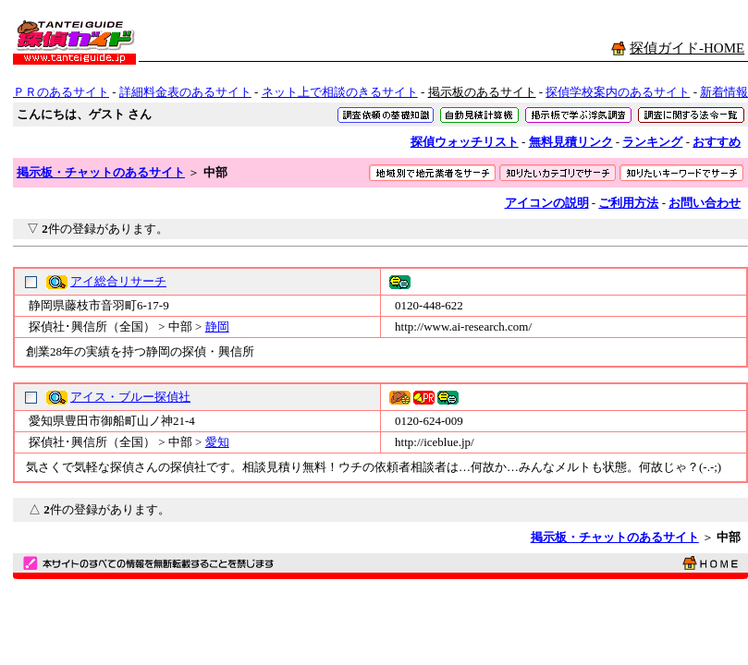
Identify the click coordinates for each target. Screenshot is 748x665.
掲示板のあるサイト (482, 92)
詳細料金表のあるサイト (185, 92)
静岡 (217, 326)
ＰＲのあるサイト (61, 92)
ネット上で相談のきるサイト (340, 92)
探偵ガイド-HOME (687, 48)
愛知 (217, 442)
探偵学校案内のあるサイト (618, 92)
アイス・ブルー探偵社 (130, 397)
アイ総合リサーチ (118, 281)
